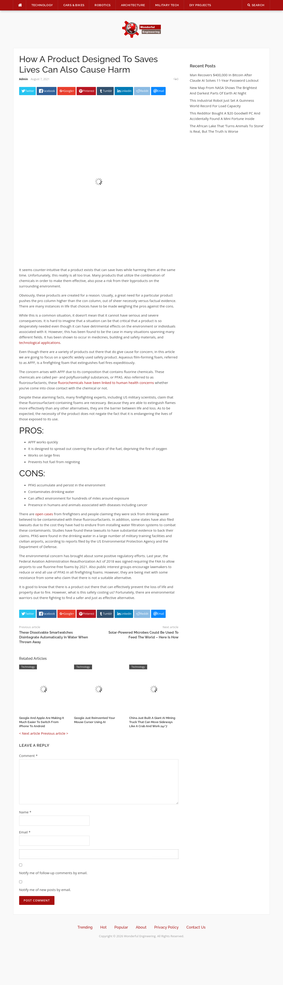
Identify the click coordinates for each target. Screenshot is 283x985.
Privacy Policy (166, 927)
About (141, 927)
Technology (42, 5)
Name (25, 812)
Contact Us (196, 927)
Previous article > (54, 733)
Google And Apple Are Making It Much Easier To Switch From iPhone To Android (41, 722)
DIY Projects (200, 5)
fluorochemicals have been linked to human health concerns (106, 382)
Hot (103, 927)
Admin (23, 79)
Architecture (133, 5)
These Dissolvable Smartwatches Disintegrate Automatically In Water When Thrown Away (53, 637)
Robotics (103, 5)
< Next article (29, 733)
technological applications (39, 342)
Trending (85, 927)
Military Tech (167, 5)
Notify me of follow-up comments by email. (53, 873)
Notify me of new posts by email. (45, 889)
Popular (121, 927)
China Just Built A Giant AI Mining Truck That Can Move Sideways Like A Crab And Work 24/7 (152, 722)
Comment (28, 755)
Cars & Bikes (74, 5)
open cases (44, 514)
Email (25, 832)
